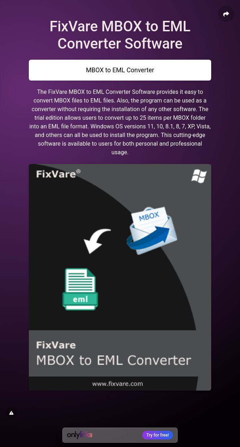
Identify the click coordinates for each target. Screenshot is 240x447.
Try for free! (157, 435)
